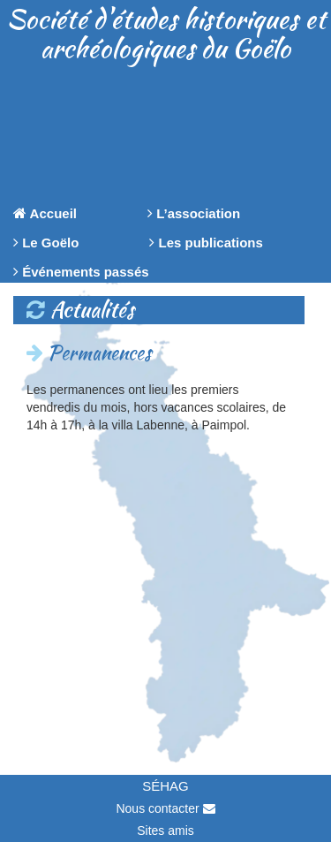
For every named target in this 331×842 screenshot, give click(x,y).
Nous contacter (165, 808)
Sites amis (165, 830)
